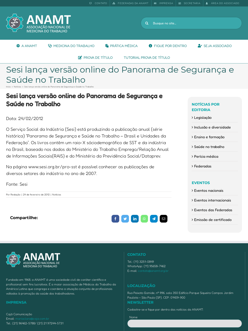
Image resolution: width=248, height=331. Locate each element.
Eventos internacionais (212, 200)
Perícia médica (206, 156)
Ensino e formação (209, 137)
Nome (133, 317)
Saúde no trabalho (209, 146)
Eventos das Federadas (213, 210)
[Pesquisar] (147, 23)
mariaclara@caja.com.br (32, 318)
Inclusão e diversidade (212, 127)
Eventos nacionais (208, 190)
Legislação (203, 117)
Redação (15, 194)
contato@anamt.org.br (153, 271)
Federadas (202, 166)
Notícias (56, 194)
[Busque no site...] (191, 23)
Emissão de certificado (213, 219)
